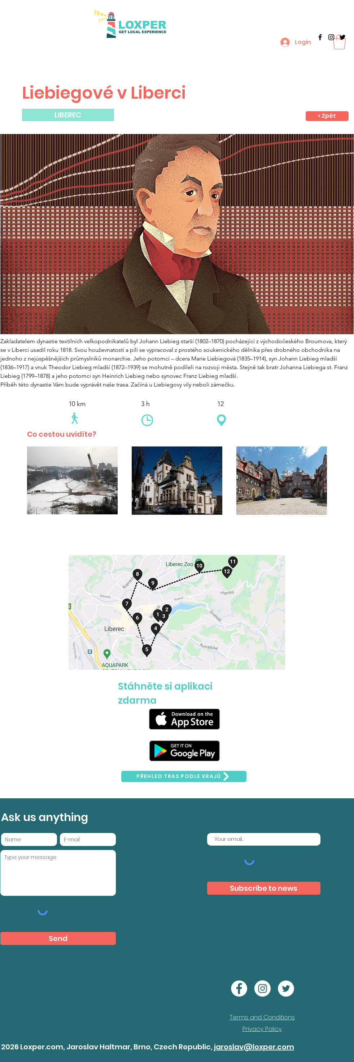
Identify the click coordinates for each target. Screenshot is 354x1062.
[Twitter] (342, 37)
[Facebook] (239, 988)
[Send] (58, 938)
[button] (339, 41)
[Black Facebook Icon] (320, 37)
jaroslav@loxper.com (254, 1047)
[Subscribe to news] (263, 888)
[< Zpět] (327, 116)
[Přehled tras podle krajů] (183, 776)
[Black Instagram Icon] (331, 37)
